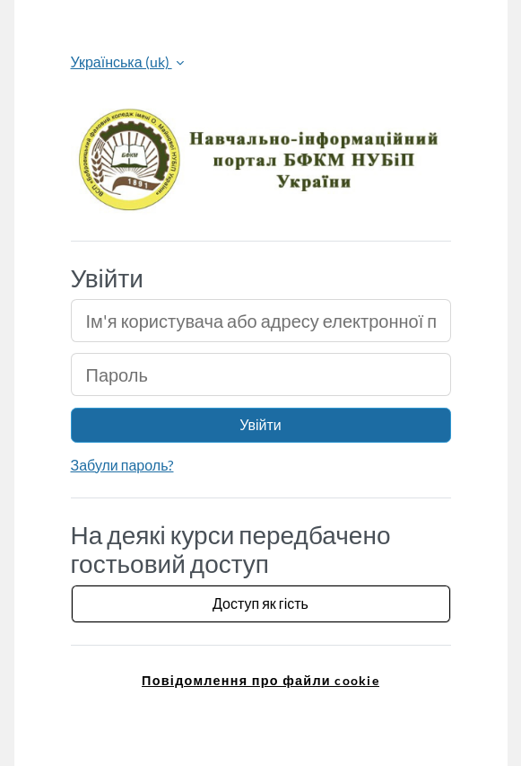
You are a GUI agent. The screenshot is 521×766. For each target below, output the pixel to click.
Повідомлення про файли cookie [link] (260, 680)
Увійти (260, 424)
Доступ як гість (260, 603)
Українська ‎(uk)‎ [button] (121, 61)
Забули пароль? (122, 464)
